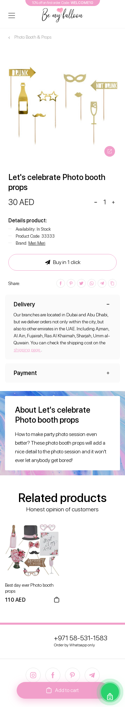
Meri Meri (36, 243)
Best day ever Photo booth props (29, 588)
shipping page (27, 349)
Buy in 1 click (62, 262)
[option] (62, 104)
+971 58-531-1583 (80, 638)
